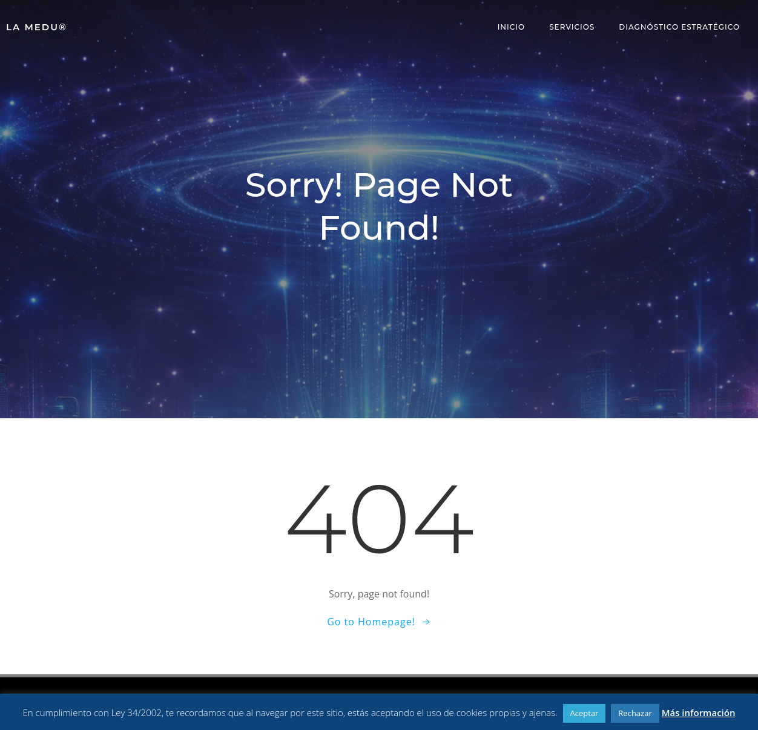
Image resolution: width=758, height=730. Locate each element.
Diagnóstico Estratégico (679, 26)
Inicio (512, 26)
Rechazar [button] (634, 713)
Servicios (572, 26)
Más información (699, 712)
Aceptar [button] (584, 713)
